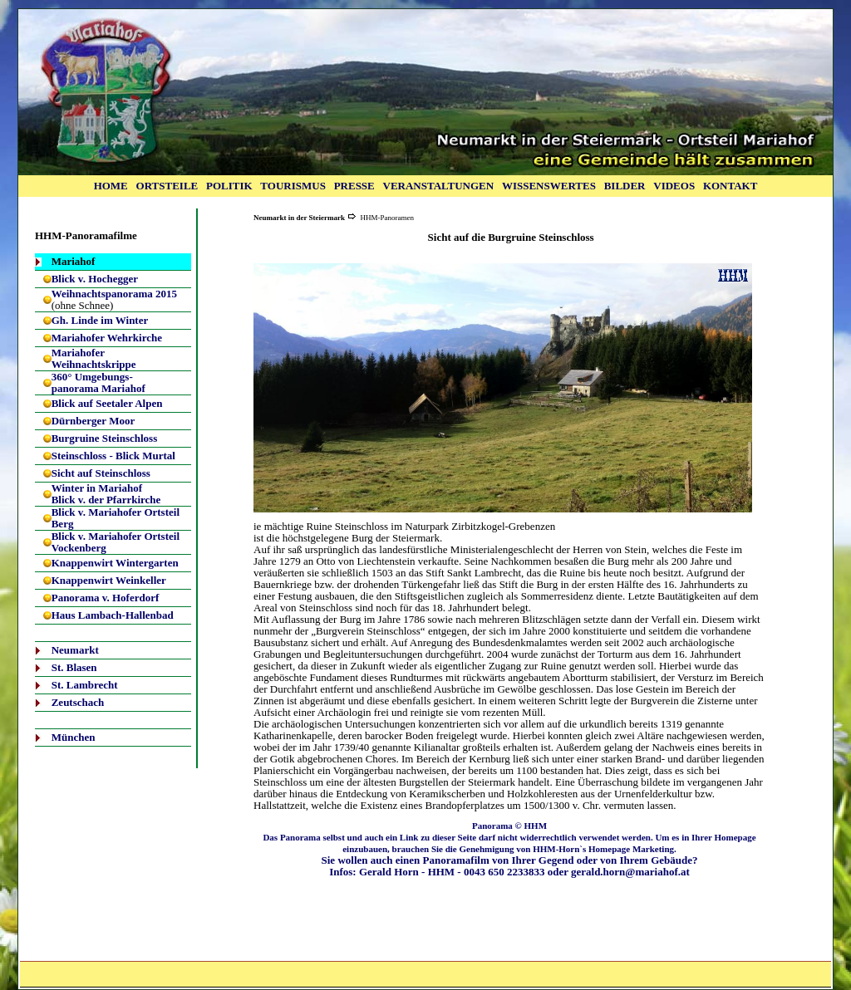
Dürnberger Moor (93, 420)
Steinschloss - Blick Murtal (113, 455)
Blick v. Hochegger (95, 278)
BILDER (625, 185)
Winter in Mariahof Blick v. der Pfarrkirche (106, 494)
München (74, 737)
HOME (111, 185)
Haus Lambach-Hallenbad (113, 615)
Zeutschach (78, 702)
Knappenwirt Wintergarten (115, 562)
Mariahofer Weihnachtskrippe (94, 358)
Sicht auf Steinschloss (101, 473)
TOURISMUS (293, 185)
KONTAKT (730, 185)
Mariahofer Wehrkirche (107, 337)
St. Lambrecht (85, 685)
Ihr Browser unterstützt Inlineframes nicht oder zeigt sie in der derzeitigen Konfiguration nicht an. (502, 387)
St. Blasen (74, 667)
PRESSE (354, 185)
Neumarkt (75, 650)
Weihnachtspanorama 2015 (114, 293)
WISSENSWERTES (549, 185)
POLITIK (229, 185)
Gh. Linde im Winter (100, 320)
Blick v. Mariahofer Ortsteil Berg (116, 518)
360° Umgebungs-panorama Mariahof (98, 382)
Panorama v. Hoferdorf (106, 597)
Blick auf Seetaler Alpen (107, 403)
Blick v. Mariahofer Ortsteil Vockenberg (116, 542)
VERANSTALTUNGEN (438, 185)
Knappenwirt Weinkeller (109, 580)
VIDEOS (674, 185)
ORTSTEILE (167, 185)
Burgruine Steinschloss (105, 438)
